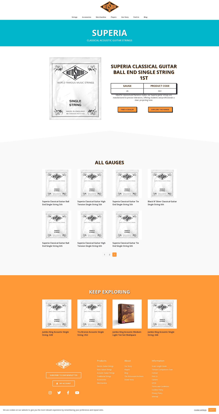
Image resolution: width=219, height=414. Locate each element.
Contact (155, 373)
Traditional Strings (104, 376)
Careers (155, 380)
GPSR (154, 383)
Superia (109, 34)
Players (113, 17)
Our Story (125, 17)
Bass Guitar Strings (104, 369)
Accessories (86, 17)
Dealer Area (129, 380)
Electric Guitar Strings (105, 366)
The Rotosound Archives (134, 376)
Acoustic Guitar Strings (106, 373)
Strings (74, 17)
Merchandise (101, 17)
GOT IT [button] (212, 410)
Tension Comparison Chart (162, 369)
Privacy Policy (157, 393)
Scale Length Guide (159, 366)
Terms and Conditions (160, 386)
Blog (145, 17)
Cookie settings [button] (200, 410)
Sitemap (155, 396)
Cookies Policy (157, 390)
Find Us (136, 17)
